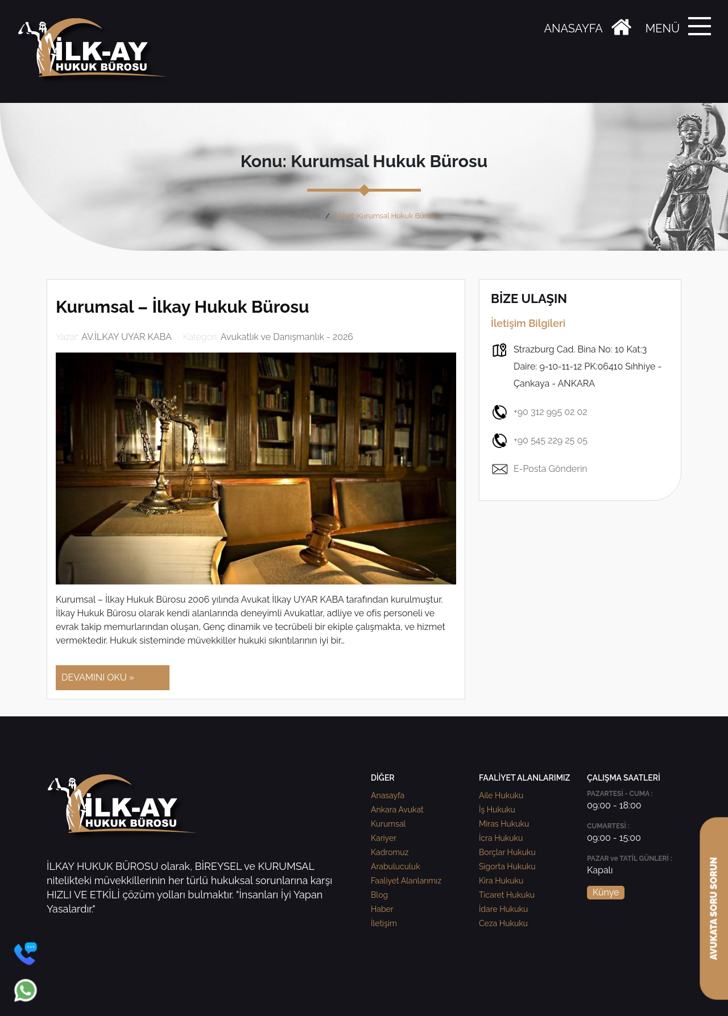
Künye (606, 892)
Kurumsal (388, 823)
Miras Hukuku (504, 823)
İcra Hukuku (501, 838)
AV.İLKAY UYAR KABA (126, 336)
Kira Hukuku (501, 880)
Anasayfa (304, 216)
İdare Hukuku (503, 909)
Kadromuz (389, 852)
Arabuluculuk (395, 866)
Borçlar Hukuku (507, 852)
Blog (379, 894)
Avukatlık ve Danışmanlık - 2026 (287, 336)
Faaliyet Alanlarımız (406, 880)
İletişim (384, 923)
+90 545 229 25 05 (539, 440)
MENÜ (663, 28)
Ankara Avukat (397, 809)
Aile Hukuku (501, 795)
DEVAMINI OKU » (97, 677)
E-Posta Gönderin (539, 469)
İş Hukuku (497, 809)
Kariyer (383, 838)
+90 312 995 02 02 (539, 412)
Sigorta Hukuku (507, 866)
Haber (382, 909)
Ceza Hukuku (503, 923)
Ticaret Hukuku (507, 894)
